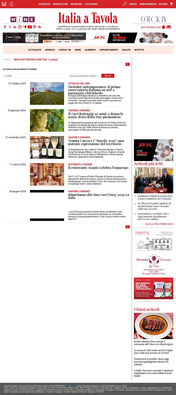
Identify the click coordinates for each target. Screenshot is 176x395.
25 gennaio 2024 (17, 110)
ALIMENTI (90, 49)
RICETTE (139, 49)
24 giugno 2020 (17, 191)
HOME (7, 59)
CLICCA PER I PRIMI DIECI (159, 224)
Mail (67, 386)
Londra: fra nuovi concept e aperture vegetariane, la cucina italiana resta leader (153, 373)
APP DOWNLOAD (151, 27)
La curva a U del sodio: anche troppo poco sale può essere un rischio (153, 351)
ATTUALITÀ (34, 49)
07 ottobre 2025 (17, 83)
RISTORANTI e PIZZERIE (80, 164)
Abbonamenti (148, 4)
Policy (73, 386)
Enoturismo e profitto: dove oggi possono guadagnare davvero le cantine (151, 361)
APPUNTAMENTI (109, 49)
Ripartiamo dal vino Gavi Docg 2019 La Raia (98, 196)
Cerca (108, 75)
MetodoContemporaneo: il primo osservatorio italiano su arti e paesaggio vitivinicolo (94, 90)
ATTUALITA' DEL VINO (79, 83)
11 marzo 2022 (17, 164)
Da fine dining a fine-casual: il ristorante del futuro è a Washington (153, 343)
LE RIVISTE (44, 4)
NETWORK (76, 4)
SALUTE (126, 49)
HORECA (50, 49)
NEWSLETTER (60, 4)
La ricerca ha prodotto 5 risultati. (20, 69)
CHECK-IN (65, 49)
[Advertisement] (153, 98)
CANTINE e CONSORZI (79, 110)
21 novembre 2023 (15, 137)
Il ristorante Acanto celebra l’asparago (98, 167)
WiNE (78, 49)
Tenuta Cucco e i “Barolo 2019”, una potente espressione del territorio (96, 142)
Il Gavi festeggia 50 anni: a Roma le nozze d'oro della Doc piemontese (95, 115)
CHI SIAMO (91, 4)
